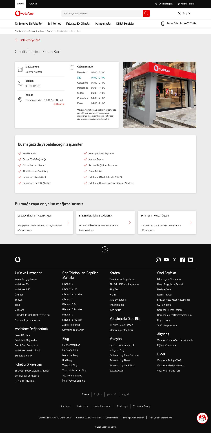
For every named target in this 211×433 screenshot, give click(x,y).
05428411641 (33, 85)
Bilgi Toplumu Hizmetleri (133, 417)
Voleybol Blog (117, 350)
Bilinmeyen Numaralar (169, 279)
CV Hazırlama (164, 304)
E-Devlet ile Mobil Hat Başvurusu (32, 315)
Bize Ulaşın (122, 406)
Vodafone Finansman (168, 370)
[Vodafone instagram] (158, 260)
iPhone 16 (67, 314)
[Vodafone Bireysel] (20, 4)
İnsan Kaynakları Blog (73, 380)
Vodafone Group (142, 406)
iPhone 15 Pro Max (72, 309)
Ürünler (19, 294)
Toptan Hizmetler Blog (74, 370)
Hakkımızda (82, 406)
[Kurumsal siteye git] (32, 4)
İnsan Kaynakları (102, 406)
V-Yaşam (19, 309)
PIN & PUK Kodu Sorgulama (124, 284)
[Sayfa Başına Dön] (105, 250)
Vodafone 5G (22, 284)
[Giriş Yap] (186, 13)
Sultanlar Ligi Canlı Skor (122, 365)
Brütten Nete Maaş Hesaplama (173, 299)
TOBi (17, 304)
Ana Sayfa (19, 31)
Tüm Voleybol (116, 370)
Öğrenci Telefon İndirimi (170, 309)
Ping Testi (115, 289)
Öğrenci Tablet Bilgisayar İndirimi (174, 315)
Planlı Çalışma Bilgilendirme (160, 417)
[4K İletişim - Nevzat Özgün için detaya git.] (191, 222)
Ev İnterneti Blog (71, 344)
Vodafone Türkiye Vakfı (169, 360)
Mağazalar (31, 31)
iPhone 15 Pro (69, 304)
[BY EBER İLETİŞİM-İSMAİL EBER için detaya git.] (129, 222)
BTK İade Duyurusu (25, 380)
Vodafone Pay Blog (72, 375)
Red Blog (67, 360)
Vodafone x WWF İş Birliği (28, 350)
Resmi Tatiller (164, 294)
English (98, 394)
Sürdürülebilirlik (23, 355)
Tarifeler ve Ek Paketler (28, 23)
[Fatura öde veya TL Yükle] (178, 23)
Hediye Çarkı (164, 289)
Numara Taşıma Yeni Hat (28, 320)
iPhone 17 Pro (69, 289)
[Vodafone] (17, 260)
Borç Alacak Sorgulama (27, 375)
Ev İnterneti (54, 23)
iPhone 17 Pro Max (72, 294)
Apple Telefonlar (71, 324)
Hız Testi (114, 294)
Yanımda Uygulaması (26, 279)
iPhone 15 (67, 299)
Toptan (18, 299)
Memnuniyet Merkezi (121, 330)
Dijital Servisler (125, 23)
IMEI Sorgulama (118, 299)
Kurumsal (65, 406)
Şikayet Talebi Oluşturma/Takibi (32, 370)
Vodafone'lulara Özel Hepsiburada (175, 340)
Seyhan (50, 31)
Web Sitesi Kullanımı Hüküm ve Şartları (55, 417)
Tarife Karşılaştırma (167, 325)
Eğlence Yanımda (166, 345)
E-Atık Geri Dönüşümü (26, 345)
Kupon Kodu (164, 320)
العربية (125, 394)
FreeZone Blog (70, 350)
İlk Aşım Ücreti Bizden (121, 325)
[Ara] (146, 13)
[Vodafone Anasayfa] (24, 13)
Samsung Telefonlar (73, 329)
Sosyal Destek (22, 335)
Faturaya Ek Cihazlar (78, 23)
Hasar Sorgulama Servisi (170, 284)
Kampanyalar (103, 23)
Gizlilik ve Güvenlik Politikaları (88, 417)
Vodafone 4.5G (22, 289)
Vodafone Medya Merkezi (170, 365)
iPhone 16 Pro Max (72, 319)
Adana (41, 31)
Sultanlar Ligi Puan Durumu (124, 355)
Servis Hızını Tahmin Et (122, 345)
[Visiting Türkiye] (185, 4)
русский (111, 394)
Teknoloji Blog (70, 365)
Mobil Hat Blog (70, 355)
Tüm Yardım (115, 309)
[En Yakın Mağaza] (164, 4)
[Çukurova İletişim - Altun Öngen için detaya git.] (68, 222)
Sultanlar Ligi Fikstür (120, 360)
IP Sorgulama (117, 304)
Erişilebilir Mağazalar (26, 340)
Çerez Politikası (112, 417)
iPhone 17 (67, 283)
